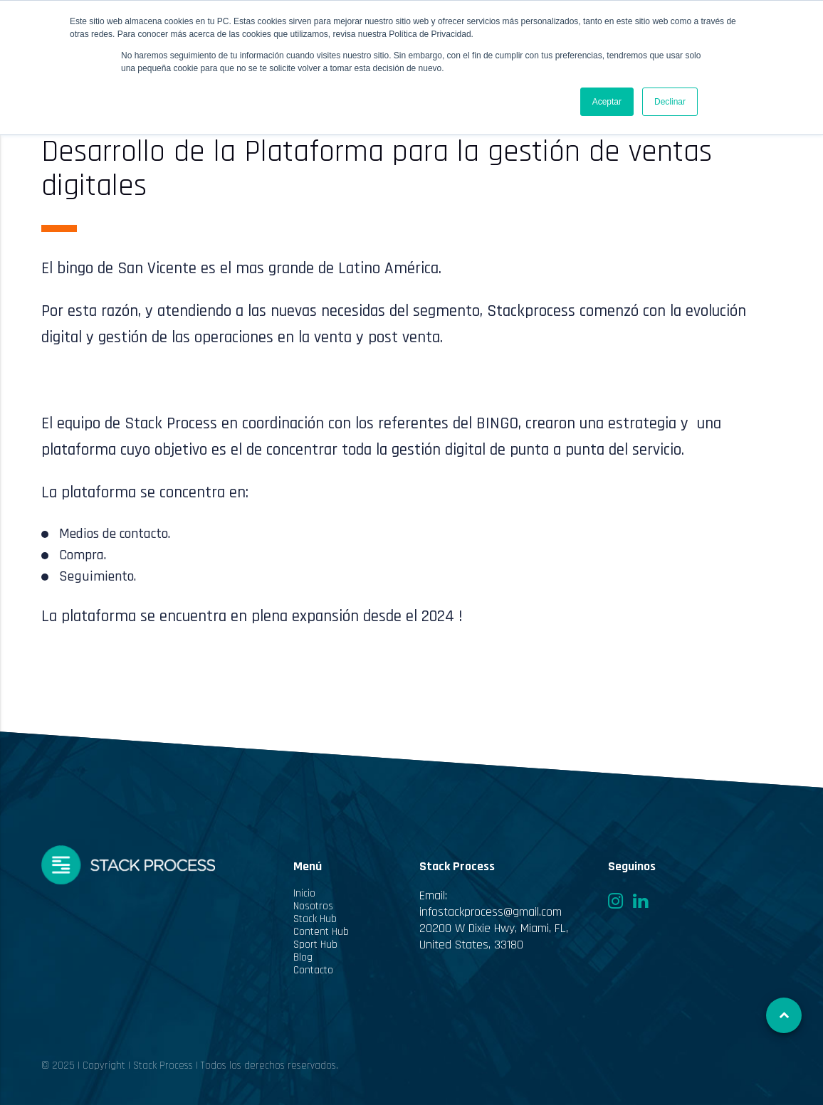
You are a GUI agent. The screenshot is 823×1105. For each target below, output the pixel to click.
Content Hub (321, 932)
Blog (303, 957)
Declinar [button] (670, 102)
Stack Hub (315, 919)
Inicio (304, 893)
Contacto (313, 970)
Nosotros (313, 906)
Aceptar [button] (607, 102)
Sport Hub (315, 945)
